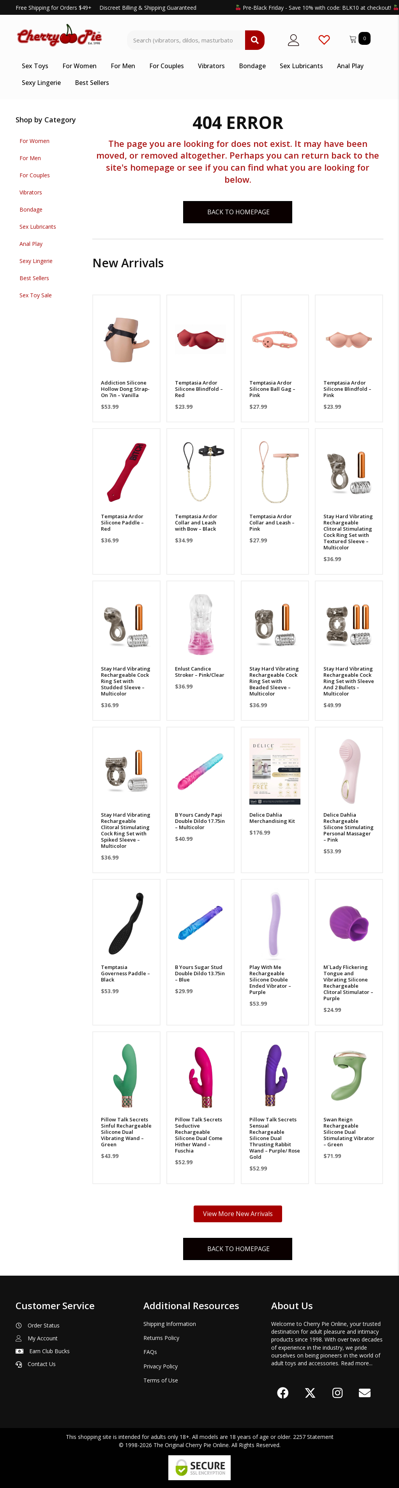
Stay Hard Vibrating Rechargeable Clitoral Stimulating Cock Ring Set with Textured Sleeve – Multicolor (348, 532)
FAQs (150, 1352)
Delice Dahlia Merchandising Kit (272, 817)
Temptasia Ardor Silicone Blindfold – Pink (347, 389)
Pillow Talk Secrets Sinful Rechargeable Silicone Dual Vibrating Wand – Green (126, 1132)
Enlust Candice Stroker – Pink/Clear (199, 671)
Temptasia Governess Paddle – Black (125, 973)
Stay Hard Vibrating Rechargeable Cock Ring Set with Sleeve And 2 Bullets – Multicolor (348, 681)
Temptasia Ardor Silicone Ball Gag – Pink (272, 389)
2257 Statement (313, 1437)
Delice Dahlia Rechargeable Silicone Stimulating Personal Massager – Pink (348, 827)
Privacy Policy (160, 1366)
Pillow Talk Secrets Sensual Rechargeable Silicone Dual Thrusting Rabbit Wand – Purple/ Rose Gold (274, 1138)
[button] (283, 1393)
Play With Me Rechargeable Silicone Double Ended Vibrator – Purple (270, 980)
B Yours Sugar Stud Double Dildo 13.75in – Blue (200, 973)
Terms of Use (160, 1380)
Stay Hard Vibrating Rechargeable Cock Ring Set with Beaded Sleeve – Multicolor (274, 681)
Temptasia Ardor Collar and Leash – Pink (272, 522)
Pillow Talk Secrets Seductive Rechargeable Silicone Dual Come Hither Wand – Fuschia (198, 1135)
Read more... (357, 1363)
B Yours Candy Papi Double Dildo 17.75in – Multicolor (200, 821)
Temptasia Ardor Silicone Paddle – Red (122, 522)
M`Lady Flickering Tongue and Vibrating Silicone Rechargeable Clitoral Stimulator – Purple (348, 983)
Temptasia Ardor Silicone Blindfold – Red (199, 389)
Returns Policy (161, 1337)
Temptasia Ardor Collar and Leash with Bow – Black (196, 522)
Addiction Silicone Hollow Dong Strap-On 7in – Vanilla (125, 389)
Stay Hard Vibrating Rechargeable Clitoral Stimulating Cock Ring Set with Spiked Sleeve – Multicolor (125, 830)
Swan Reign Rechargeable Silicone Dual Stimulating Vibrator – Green (348, 1132)
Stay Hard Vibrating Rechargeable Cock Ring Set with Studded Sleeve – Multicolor (125, 681)
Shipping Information (169, 1323)
